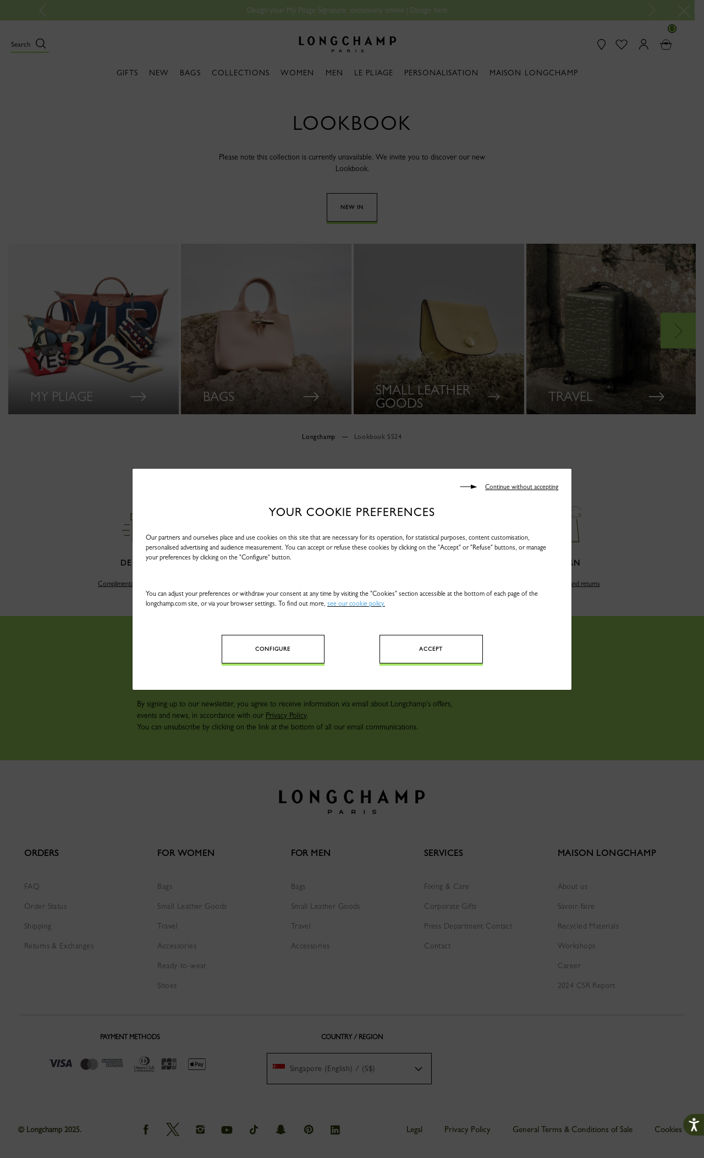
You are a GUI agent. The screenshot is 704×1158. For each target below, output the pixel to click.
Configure (272, 649)
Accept (431, 649)
